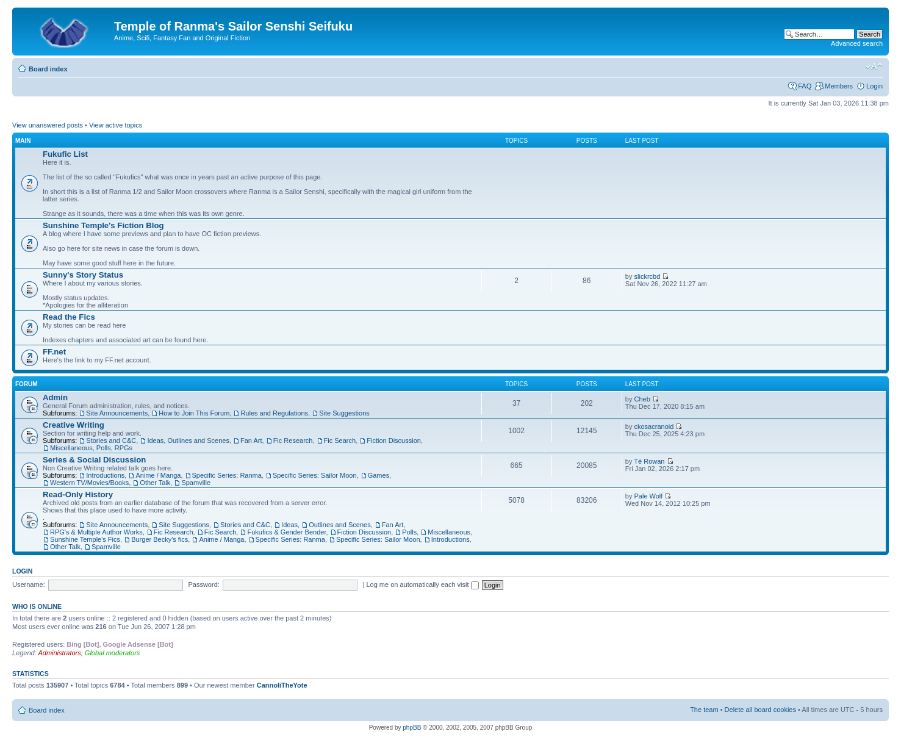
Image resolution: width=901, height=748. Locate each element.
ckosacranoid (654, 426)
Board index (48, 69)
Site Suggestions (344, 413)
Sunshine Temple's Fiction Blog (103, 225)
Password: (203, 584)
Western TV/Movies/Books (89, 482)
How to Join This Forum (194, 413)
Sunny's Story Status (83, 274)
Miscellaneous (449, 532)
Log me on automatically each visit (422, 584)
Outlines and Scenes (340, 524)
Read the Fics (69, 317)
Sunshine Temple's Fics (85, 539)
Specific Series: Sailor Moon (315, 475)
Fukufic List (65, 154)
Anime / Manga (158, 475)
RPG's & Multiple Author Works (96, 532)
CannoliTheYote (282, 685)
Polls (409, 532)
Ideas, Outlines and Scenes (188, 440)
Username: (28, 584)
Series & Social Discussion (94, 459)
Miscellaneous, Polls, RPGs (91, 447)
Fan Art (251, 440)
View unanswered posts (47, 125)
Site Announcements (117, 413)
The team (704, 709)
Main (23, 140)
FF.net (54, 351)
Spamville (195, 482)
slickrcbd (647, 276)
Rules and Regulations (274, 413)
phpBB (412, 727)
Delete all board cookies (760, 709)
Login (874, 86)
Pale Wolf (648, 496)
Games (378, 475)
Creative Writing (73, 425)
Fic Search (340, 440)
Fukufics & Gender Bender (286, 532)
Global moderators (112, 652)
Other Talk (155, 482)
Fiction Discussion (394, 440)
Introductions (105, 475)
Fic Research (293, 440)
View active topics (115, 125)
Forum (26, 384)
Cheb (642, 399)
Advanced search (857, 43)
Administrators (59, 652)
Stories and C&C (111, 440)
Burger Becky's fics (159, 539)
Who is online (37, 606)
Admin (55, 397)
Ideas (289, 524)
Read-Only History (78, 494)
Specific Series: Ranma (227, 475)
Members (839, 86)
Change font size (874, 66)
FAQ (804, 86)
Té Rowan (649, 461)
